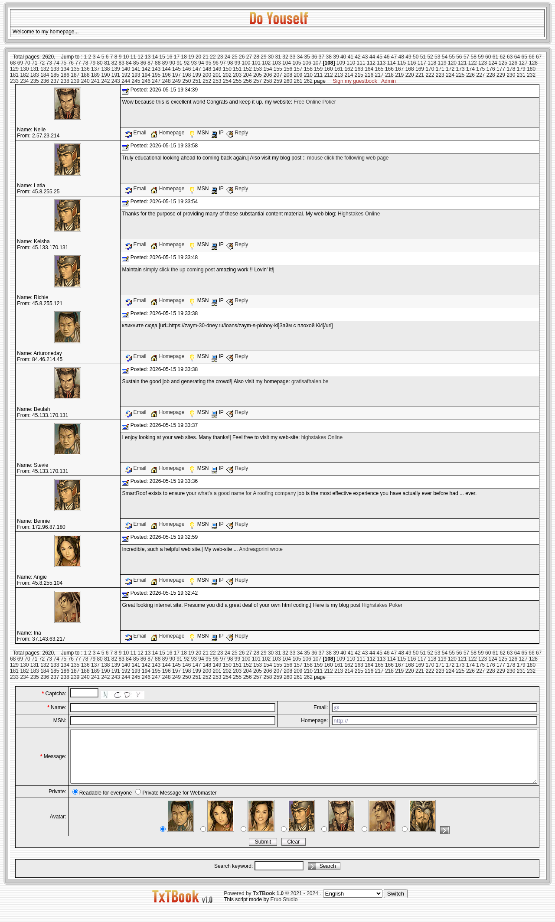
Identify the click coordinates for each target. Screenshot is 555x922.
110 (350, 63)
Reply (237, 133)
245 (136, 81)
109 (340, 63)
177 (500, 69)
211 (318, 75)
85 (136, 63)
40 (343, 57)
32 (285, 57)
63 (510, 57)
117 (422, 63)
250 (186, 81)
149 (217, 69)
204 (247, 75)
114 (391, 63)
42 (357, 57)
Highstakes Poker (382, 605)
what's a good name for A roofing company (247, 493)
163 (359, 69)
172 (450, 69)
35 (307, 57)
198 (186, 75)
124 (492, 63)
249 (176, 81)
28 (256, 57)
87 (150, 63)
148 (206, 69)
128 (533, 63)
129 (14, 69)
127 (523, 63)
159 (318, 69)
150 (227, 69)
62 (502, 57)
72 (42, 63)
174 (470, 69)
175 (480, 69)
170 (429, 69)
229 (500, 75)
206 (267, 75)
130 (24, 69)
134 (65, 69)
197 (176, 75)
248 (166, 81)
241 (95, 81)
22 (212, 57)
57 (466, 57)
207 (278, 75)
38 (329, 57)
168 (409, 69)
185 (55, 75)
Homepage (168, 133)
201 (217, 75)
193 (136, 75)
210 (308, 75)
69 (20, 63)
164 (369, 69)
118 (432, 63)
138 (105, 69)
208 (288, 75)
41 (350, 57)
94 (201, 63)
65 (524, 57)
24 (227, 57)
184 (44, 75)
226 (470, 75)
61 (495, 57)
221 (419, 75)
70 (27, 63)
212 (328, 75)
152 (247, 69)
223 (440, 75)
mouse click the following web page (347, 158)
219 (399, 75)
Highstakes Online (359, 214)
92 (186, 63)
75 (63, 63)
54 (444, 57)
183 (34, 75)
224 (450, 75)
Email (136, 133)
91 (179, 63)
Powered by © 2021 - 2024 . (272, 904)
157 (298, 69)
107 (317, 63)
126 (513, 63)
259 (278, 81)
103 (276, 63)
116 (411, 63)
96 (216, 63)
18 (183, 57)
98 (230, 63)
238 (65, 81)
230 (510, 75)
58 (474, 57)
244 (125, 81)
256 (247, 81)
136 (85, 69)
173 (460, 69)
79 (92, 63)
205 (257, 75)
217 (379, 75)
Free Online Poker (315, 102)
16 (169, 57)
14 (155, 57)
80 (99, 63)
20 (198, 57)
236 (44, 81)
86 (143, 63)
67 (539, 57)
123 (482, 63)
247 (156, 81)
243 (115, 81)
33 (292, 57)
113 (381, 63)
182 (24, 75)
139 (115, 69)
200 (206, 75)
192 (125, 75)
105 (296, 63)
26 (242, 57)
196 (166, 75)
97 (222, 63)
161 (338, 69)
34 (300, 57)
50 (415, 57)
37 (321, 57)
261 (298, 81)
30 (271, 57)
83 (121, 63)
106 (307, 63)
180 (531, 69)
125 (503, 63)
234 (24, 81)
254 (227, 81)
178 (510, 69)
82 (114, 63)
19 (191, 57)
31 (278, 57)
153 (257, 69)
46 (386, 57)
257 (257, 81)
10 (126, 57)
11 (133, 57)
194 (146, 75)
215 (359, 75)
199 (197, 75)
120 (452, 63)
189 (95, 75)
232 (531, 75)
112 (371, 63)
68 (13, 63)
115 (401, 63)
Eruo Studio (284, 910)
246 (146, 81)
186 (65, 75)
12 (140, 57)
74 (56, 63)
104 (286, 63)
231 (521, 75)
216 (369, 75)
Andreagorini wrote (261, 549)
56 (459, 57)
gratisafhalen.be (309, 381)
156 (288, 69)
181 (14, 75)
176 (490, 69)
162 (348, 69)
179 (521, 69)
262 (308, 81)
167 (399, 69)
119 (442, 63)
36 (314, 57)
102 (266, 63)
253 (217, 81)
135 (75, 69)
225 (460, 75)
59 (480, 57)
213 (338, 75)
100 (246, 63)
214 (348, 75)
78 (85, 63)
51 (423, 57)
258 (267, 81)
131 (34, 69)
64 (517, 57)
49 (408, 57)
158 (308, 69)
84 (128, 63)
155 (278, 69)
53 (437, 57)
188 (85, 75)
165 (379, 69)
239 (75, 81)
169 (419, 69)
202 (227, 75)
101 (256, 63)
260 (288, 81)
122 (472, 63)
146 (186, 69)
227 (480, 75)
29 (263, 57)
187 (75, 75)
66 (531, 57)
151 (237, 69)
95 (208, 63)
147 (197, 69)
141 (136, 69)
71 (34, 63)
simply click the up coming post (179, 270)
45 (379, 57)
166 (389, 69)
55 (451, 57)
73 (49, 63)
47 (394, 57)
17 (177, 57)
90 (172, 63)
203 (237, 75)
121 (462, 63)
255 (237, 81)
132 (44, 69)
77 (78, 63)
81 (107, 63)
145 (176, 69)
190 (105, 75)
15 (162, 57)
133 (55, 69)
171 (440, 69)
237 (55, 81)
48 (401, 57)
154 (267, 69)
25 (234, 57)
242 (105, 81)
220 (409, 75)
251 (197, 81)
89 (165, 63)
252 (206, 81)
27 (249, 57)
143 (156, 69)
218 (389, 75)
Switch (395, 904)
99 (237, 63)
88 (157, 63)
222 (429, 75)
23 (220, 57)
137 (95, 69)
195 (156, 75)
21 (206, 57)
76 (71, 63)
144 (166, 69)
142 (146, 69)
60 (488, 57)
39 (336, 57)
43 (365, 57)
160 (328, 69)
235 (34, 81)
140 (125, 69)
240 (85, 81)
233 (14, 81)
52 (430, 57)
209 (298, 75)
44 (372, 57)
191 (115, 75)
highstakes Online (322, 437)
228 (490, 75)
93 (194, 63)
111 (361, 63)
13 (147, 57)
